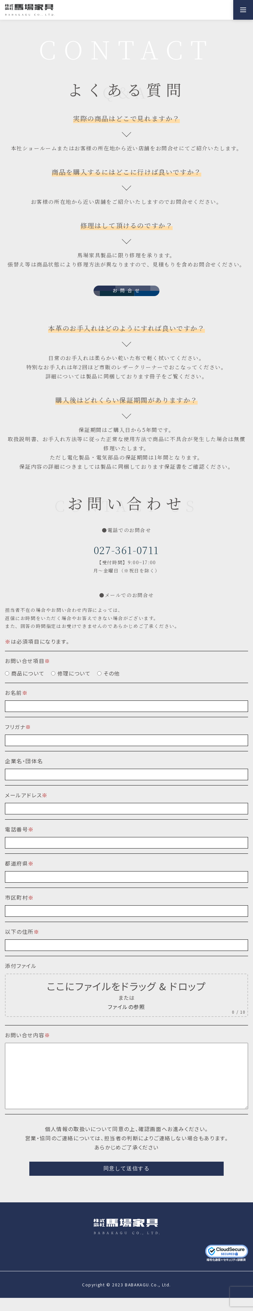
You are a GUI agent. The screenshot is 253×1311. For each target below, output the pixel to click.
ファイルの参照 (126, 1007)
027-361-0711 (126, 550)
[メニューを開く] (243, 10)
